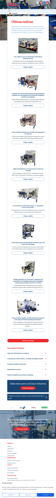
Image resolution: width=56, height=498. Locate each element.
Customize (10, 494)
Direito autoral (10, 472)
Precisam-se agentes (12, 453)
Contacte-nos (35, 429)
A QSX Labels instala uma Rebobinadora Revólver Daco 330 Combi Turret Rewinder (28, 243)
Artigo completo (28, 67)
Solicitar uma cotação (28, 340)
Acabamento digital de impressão (16, 364)
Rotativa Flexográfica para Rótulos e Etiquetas (20, 375)
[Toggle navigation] (9, 10)
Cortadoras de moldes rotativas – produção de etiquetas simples (25, 358)
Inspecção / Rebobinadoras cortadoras (18, 353)
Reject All (28, 494)
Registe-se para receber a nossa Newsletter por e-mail (28, 397)
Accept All (45, 494)
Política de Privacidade (12, 468)
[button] (46, 397)
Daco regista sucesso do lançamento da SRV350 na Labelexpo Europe (28, 57)
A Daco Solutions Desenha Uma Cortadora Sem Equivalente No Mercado (28, 133)
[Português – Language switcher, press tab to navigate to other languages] (19, 13)
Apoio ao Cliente (11, 455)
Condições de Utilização (12, 470)
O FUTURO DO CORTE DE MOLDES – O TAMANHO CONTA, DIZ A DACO (28, 206)
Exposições (9, 451)
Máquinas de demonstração (13, 460)
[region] (28, 489)
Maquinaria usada (11, 463)
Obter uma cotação (28, 388)
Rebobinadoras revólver (14, 369)
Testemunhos (10, 448)
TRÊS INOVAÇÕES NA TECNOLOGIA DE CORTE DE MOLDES (28, 169)
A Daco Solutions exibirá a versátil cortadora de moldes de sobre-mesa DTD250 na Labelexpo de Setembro (28, 318)
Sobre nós (9, 446)
